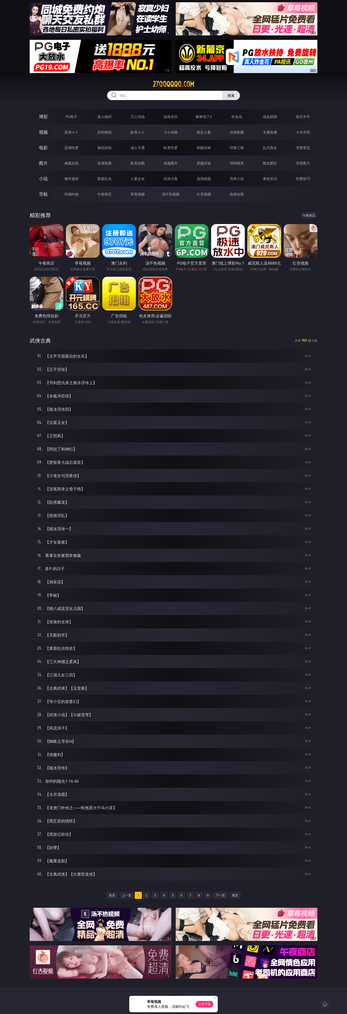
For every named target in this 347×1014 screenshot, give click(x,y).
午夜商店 (104, 194)
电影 (43, 148)
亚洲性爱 (71, 147)
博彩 (43, 117)
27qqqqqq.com (173, 84)
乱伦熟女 (270, 147)
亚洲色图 (104, 163)
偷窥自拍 (71, 163)
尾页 (235, 895)
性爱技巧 (303, 178)
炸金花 (236, 116)
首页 (112, 895)
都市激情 (71, 178)
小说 (43, 179)
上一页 (126, 895)
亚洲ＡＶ (71, 132)
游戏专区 (171, 116)
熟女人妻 (204, 132)
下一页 (220, 895)
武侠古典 (171, 178)
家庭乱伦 (104, 178)
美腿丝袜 (204, 163)
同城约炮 (71, 194)
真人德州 (104, 116)
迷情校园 (204, 178)
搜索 (231, 95)
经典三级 (237, 147)
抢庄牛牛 (303, 116)
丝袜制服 (237, 132)
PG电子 (71, 116)
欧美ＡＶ (138, 132)
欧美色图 (138, 163)
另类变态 (303, 147)
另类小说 (237, 178)
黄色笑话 (270, 178)
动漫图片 (171, 163)
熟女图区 (270, 163)
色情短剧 (237, 194)
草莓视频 (138, 194)
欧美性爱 (171, 147)
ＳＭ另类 (303, 132)
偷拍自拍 (104, 147)
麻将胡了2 (204, 116)
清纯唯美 (237, 163)
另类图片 (303, 163)
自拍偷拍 (104, 132)
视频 (43, 132)
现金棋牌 (270, 116)
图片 (43, 163)
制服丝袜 (204, 147)
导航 (43, 194)
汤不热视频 (170, 194)
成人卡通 (138, 147)
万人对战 (138, 116)
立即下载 (204, 1004)
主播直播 (270, 132)
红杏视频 (204, 194)
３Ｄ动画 (171, 132)
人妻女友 (138, 178)
